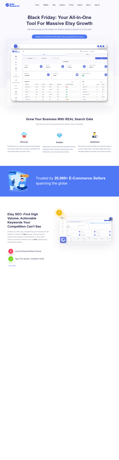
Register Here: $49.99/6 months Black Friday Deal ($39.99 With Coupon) (59, 37)
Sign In (88, 5)
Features (62, 5)
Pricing (71, 5)
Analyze (59, 142)
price (35, 240)
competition (97, 312)
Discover (24, 142)
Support (79, 5)
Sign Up (97, 5)
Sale (24, 234)
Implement (94, 142)
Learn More (12, 266)
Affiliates (45, 5)
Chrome (87, 306)
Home (37, 5)
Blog (54, 5)
